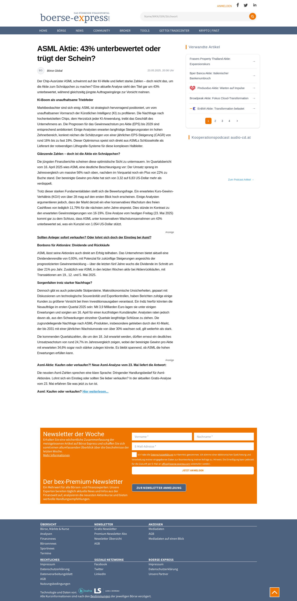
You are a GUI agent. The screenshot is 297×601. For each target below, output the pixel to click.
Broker (125, 30)
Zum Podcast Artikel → (241, 179)
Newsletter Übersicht (108, 538)
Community (101, 30)
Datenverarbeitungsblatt (56, 574)
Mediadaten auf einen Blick (166, 538)
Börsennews (48, 543)
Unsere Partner (158, 574)
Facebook (100, 564)
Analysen (46, 534)
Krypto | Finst (209, 30)
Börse (61, 30)
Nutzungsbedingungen (55, 584)
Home (43, 30)
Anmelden (224, 6)
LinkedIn (100, 574)
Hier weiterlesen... (95, 391)
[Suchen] (252, 16)
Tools (145, 30)
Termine (45, 553)
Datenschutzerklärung (162, 454)
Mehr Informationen (56, 455)
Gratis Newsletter (105, 529)
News (80, 30)
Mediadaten (156, 529)
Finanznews (48, 538)
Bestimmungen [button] (100, 596)
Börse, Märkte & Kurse (54, 529)
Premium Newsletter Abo (110, 534)
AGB (97, 543)
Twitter (98, 569)
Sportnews (47, 548)
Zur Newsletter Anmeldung (159, 490)
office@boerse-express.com (176, 463)
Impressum (47, 564)
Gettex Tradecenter (174, 30)
